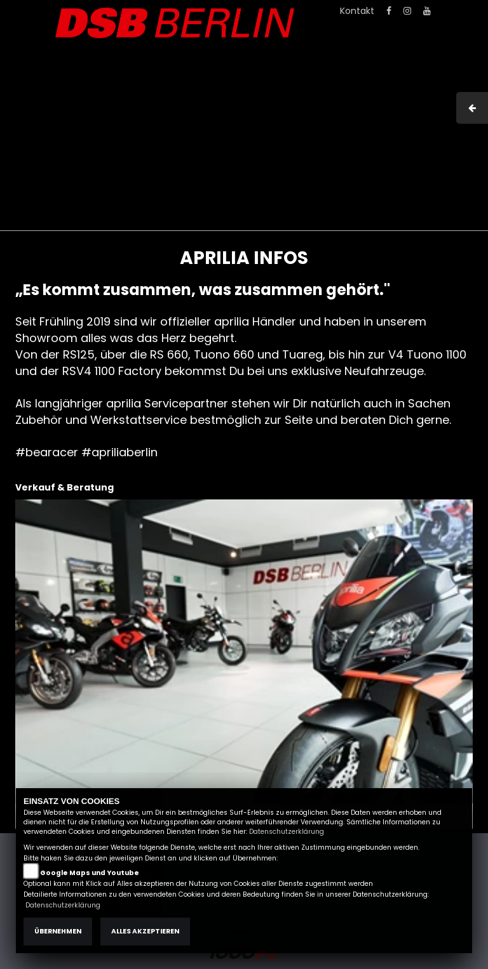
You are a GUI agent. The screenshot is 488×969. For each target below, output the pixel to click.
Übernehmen (57, 931)
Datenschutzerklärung (286, 831)
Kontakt (357, 10)
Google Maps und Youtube (89, 873)
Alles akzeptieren (145, 931)
